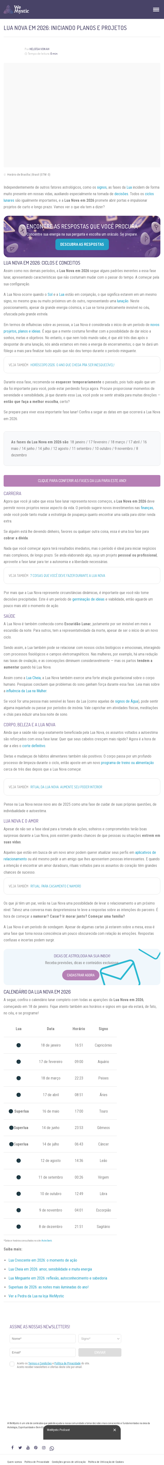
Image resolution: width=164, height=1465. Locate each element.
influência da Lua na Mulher (26, 691)
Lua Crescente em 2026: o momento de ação (42, 1260)
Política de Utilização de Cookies (106, 1462)
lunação (122, 301)
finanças (147, 508)
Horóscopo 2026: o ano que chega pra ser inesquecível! (72, 365)
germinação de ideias (88, 599)
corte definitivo (33, 746)
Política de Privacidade (36, 1462)
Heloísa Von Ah (39, 49)
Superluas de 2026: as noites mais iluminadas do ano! (48, 1287)
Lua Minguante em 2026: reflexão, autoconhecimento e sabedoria (57, 1278)
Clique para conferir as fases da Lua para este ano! (82, 480)
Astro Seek (46, 1240)
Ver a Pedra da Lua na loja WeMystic (36, 1296)
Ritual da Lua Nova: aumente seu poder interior (66, 787)
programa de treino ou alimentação (127, 762)
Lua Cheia (33, 678)
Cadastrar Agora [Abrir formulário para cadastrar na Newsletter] (81, 975)
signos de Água (126, 701)
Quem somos (14, 1462)
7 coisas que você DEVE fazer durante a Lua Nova (67, 575)
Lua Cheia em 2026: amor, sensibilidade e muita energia (50, 1269)
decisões (121, 194)
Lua (129, 187)
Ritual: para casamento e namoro (55, 886)
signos (102, 187)
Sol (50, 294)
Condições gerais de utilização (69, 1462)
